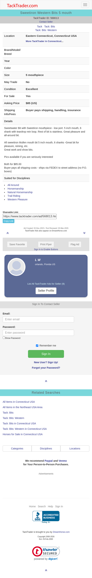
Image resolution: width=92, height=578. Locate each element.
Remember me (46, 345)
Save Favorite (17, 244)
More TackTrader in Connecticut (43, 41)
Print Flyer (46, 244)
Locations (75, 448)
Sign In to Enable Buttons (46, 249)
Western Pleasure (17, 199)
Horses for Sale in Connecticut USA (23, 434)
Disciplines (46, 448)
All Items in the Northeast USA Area (22, 407)
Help (50, 506)
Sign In (59, 506)
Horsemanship (16, 188)
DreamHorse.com (61, 532)
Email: (6, 313)
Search (42, 506)
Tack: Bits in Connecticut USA (19, 423)
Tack (39, 26)
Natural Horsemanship (20, 192)
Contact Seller (46, 22)
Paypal (49, 460)
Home (32, 506)
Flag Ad (75, 244)
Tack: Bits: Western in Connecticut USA (25, 428)
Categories (17, 448)
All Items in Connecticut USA (19, 401)
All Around (13, 185)
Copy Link (8, 221)
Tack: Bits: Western (46, 30)
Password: (9, 327)
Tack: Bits (49, 26)
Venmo (63, 460)
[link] (46, 553)
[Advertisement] (46, 484)
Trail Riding (14, 195)
